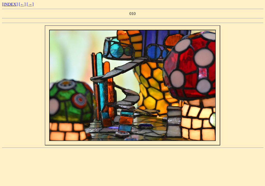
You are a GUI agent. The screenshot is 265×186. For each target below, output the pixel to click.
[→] (30, 4)
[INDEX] (10, 4)
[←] (22, 4)
